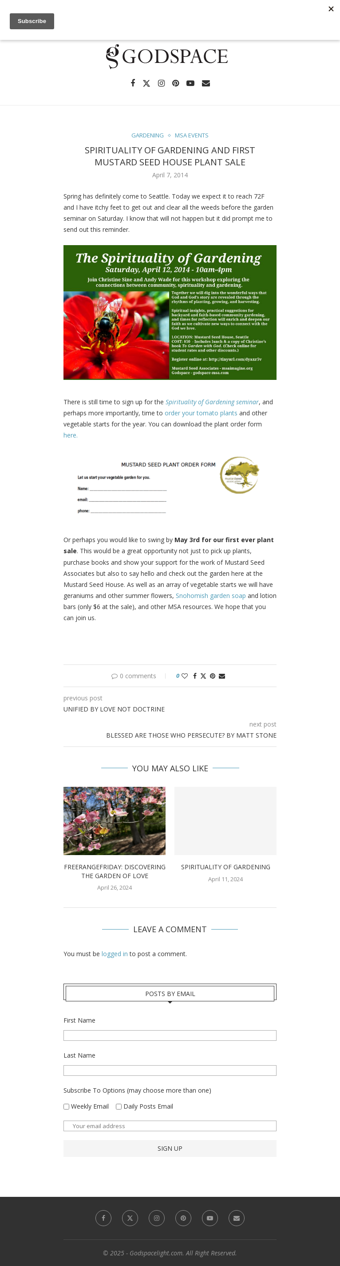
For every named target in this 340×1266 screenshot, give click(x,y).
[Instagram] (161, 83)
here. (70, 435)
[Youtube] (190, 83)
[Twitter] (146, 83)
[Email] (206, 83)
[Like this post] (185, 676)
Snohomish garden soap (211, 595)
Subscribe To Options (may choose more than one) (137, 1090)
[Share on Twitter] (203, 676)
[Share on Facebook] (195, 676)
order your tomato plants (201, 413)
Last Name (79, 1055)
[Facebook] (132, 83)
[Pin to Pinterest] (212, 676)
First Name (79, 1020)
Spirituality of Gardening (225, 867)
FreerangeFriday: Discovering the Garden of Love (115, 871)
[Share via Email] (222, 676)
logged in (115, 954)
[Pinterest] (175, 83)
